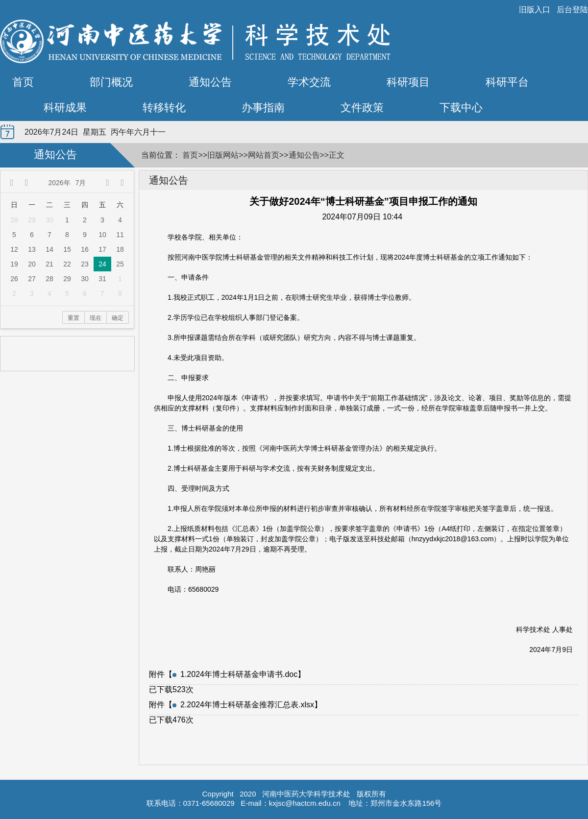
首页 (23, 82)
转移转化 (164, 107)
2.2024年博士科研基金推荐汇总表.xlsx (247, 704)
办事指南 (263, 107)
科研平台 (507, 82)
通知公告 (210, 82)
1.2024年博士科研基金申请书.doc (238, 674)
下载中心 (461, 107)
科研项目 (408, 82)
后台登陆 (572, 9)
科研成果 (65, 107)
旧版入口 (534, 9)
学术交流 (309, 82)
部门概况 (111, 82)
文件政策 (362, 107)
